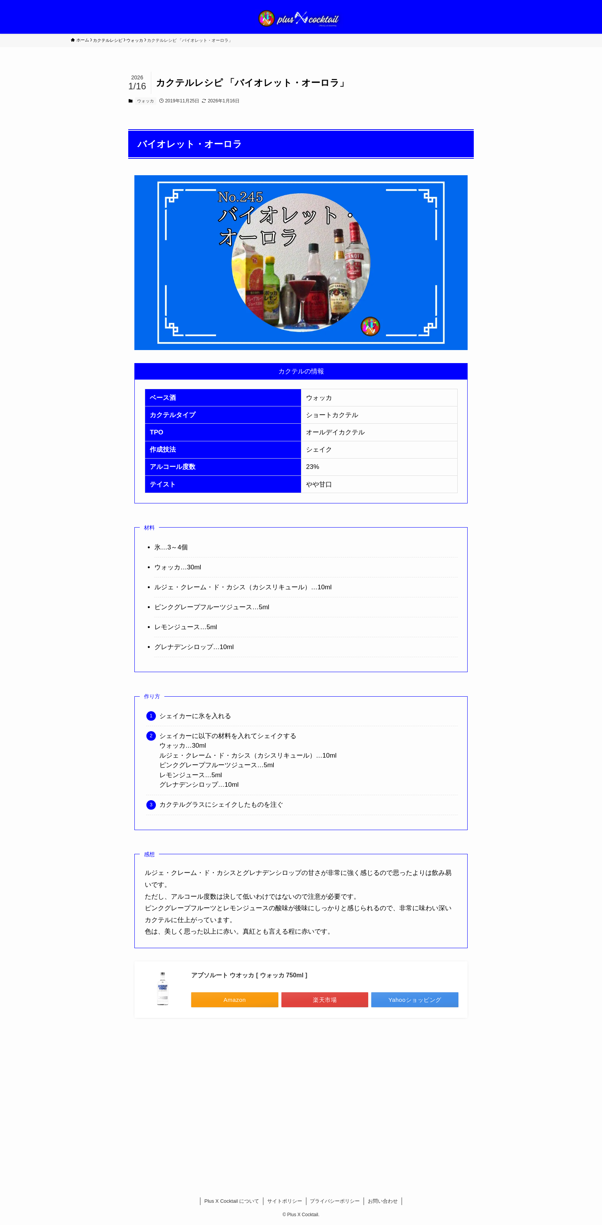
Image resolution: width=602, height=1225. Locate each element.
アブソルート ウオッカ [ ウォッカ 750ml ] (249, 975)
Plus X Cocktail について (231, 1201)
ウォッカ (145, 101)
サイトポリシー (284, 1201)
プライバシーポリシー (335, 1201)
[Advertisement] (301, 1097)
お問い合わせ (383, 1201)
